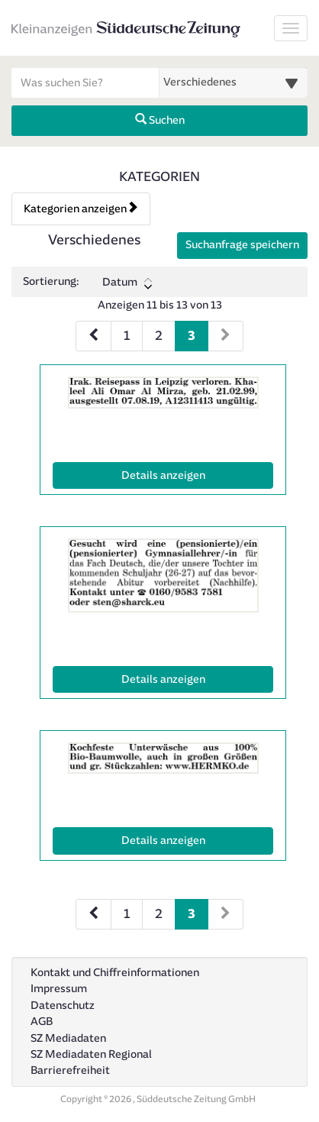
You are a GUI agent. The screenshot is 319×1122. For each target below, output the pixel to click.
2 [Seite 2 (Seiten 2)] (159, 914)
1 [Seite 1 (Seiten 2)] (127, 914)
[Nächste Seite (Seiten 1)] (225, 336)
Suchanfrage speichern (242, 244)
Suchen (160, 120)
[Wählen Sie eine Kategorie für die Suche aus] (234, 82)
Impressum (59, 988)
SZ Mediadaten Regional (91, 1054)
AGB (42, 1021)
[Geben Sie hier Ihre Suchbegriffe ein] (85, 82)
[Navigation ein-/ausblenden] (291, 28)
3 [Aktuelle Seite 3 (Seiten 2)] (191, 912)
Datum (127, 282)
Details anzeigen (196, 474)
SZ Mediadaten (68, 1038)
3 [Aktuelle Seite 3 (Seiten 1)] (191, 334)
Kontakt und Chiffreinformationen (115, 972)
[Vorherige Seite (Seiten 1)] (93, 336)
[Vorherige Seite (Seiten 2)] (93, 914)
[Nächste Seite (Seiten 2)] (225, 914)
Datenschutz (63, 1005)
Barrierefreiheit (70, 1070)
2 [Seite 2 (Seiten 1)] (159, 335)
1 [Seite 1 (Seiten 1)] (127, 335)
